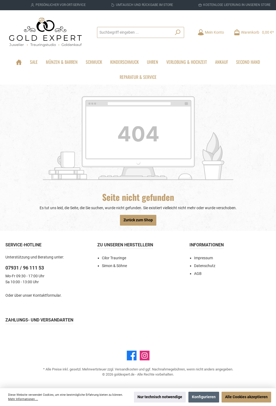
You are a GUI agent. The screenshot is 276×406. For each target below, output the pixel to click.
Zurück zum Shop (138, 220)
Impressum (203, 258)
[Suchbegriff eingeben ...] (134, 32)
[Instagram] (145, 355)
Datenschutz (204, 266)
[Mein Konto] (210, 32)
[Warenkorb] (252, 32)
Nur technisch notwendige (159, 397)
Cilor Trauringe (114, 258)
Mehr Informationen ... (23, 399)
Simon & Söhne (114, 266)
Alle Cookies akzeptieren (246, 397)
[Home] (19, 61)
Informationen (206, 244)
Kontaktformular (47, 295)
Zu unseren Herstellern (125, 244)
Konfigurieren (204, 397)
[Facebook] (132, 355)
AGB (198, 273)
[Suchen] (177, 32)
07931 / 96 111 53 (24, 268)
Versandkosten (126, 369)
